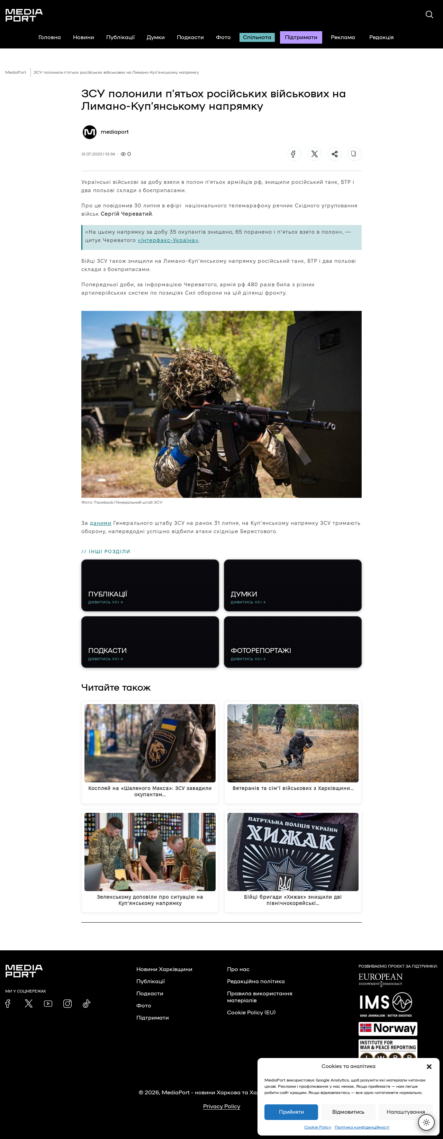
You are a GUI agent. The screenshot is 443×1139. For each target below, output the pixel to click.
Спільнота (257, 37)
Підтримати (301, 37)
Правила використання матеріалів (259, 997)
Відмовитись (348, 1112)
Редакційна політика (256, 981)
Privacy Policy (221, 1106)
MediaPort (15, 72)
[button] (429, 1066)
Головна (49, 37)
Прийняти (291, 1112)
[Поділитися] (335, 154)
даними (100, 523)
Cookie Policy (317, 1127)
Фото (223, 37)
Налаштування (406, 1112)
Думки (156, 37)
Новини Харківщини (164, 969)
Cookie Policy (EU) (251, 1012)
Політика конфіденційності (362, 1127)
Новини (83, 37)
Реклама (343, 37)
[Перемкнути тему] (426, 1122)
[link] (9, 1003)
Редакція (386, 37)
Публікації (120, 37)
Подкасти (190, 37)
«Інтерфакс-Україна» (168, 240)
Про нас (238, 969)
